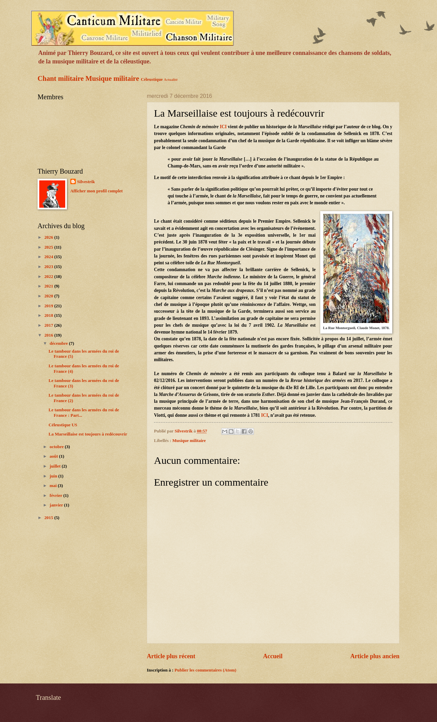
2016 (49, 335)
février (56, 495)
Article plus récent (171, 656)
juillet (55, 466)
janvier (57, 505)
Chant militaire (61, 78)
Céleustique (152, 79)
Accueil (272, 656)
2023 (49, 266)
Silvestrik (86, 181)
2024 (49, 256)
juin (54, 476)
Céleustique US (62, 425)
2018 (49, 315)
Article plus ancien (374, 656)
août (54, 456)
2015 (49, 517)
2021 (49, 286)
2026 (49, 237)
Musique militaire (112, 78)
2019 (49, 306)
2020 (49, 296)
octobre (57, 446)
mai (54, 485)
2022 (49, 276)
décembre (59, 343)
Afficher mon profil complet (96, 191)
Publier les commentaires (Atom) (205, 670)
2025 (49, 247)
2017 (49, 325)
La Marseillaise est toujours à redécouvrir (87, 434)
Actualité (171, 80)
